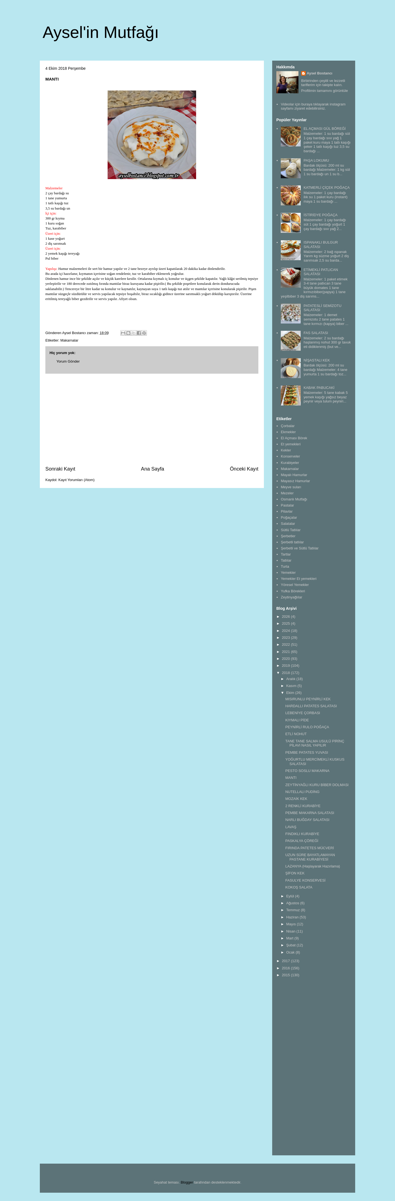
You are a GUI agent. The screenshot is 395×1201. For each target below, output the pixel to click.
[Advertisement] (151, 419)
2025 (286, 623)
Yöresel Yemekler (295, 585)
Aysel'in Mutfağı (101, 32)
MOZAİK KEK (296, 799)
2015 (286, 975)
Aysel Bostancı (319, 73)
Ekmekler (288, 432)
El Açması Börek (294, 438)
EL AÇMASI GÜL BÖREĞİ (324, 128)
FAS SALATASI (315, 333)
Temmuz (293, 910)
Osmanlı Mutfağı (294, 499)
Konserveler (290, 456)
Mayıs (291, 924)
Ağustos (293, 903)
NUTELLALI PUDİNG (302, 792)
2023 (286, 638)
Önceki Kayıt (244, 469)
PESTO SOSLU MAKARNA (307, 771)
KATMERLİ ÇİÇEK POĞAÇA (326, 187)
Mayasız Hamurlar (295, 481)
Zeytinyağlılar (291, 597)
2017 (286, 961)
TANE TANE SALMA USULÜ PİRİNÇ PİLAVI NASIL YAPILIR (314, 743)
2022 (286, 644)
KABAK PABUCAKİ (318, 388)
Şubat (291, 945)
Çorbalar (288, 426)
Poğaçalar (289, 517)
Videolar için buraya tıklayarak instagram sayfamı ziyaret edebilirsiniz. (313, 106)
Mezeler (287, 493)
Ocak (291, 952)
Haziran (293, 917)
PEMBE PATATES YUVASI (306, 752)
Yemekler (288, 572)
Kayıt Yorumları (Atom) (76, 480)
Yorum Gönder (68, 361)
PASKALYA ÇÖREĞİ (301, 841)
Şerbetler (288, 536)
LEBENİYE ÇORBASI (302, 713)
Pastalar (287, 505)
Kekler (286, 450)
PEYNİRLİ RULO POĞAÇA (307, 727)
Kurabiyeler (290, 463)
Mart (290, 938)
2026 (286, 616)
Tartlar (286, 554)
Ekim (290, 693)
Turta (285, 566)
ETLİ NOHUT (295, 734)
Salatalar (288, 523)
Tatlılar (286, 560)
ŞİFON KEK (294, 873)
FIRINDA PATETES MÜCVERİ (309, 848)
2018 (286, 673)
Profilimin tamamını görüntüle (324, 91)
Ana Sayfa (152, 469)
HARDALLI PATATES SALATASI (311, 706)
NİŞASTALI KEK (316, 360)
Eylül (290, 896)
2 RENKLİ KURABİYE (302, 806)
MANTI (290, 778)
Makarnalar (69, 340)
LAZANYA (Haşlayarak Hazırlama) (312, 866)
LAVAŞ (290, 827)
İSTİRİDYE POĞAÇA (320, 215)
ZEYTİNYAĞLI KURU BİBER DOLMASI (317, 785)
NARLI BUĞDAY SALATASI (307, 820)
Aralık (291, 679)
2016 (286, 968)
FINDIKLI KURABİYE (302, 834)
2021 (286, 652)
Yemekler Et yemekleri (298, 579)
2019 (286, 665)
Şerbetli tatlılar (292, 542)
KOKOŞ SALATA (298, 887)
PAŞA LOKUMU (316, 160)
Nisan (291, 931)
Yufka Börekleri (293, 591)
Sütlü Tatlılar (290, 530)
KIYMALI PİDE (297, 720)
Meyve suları (291, 487)
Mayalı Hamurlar (294, 475)
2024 (286, 631)
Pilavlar (287, 511)
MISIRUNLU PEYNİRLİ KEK (308, 699)
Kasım (291, 686)
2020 (286, 659)
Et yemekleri (291, 444)
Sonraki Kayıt (60, 469)
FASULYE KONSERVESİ (305, 880)
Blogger (187, 1182)
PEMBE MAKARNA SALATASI (309, 813)
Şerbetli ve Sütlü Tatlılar (299, 548)
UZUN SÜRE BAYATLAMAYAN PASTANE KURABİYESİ (310, 857)
